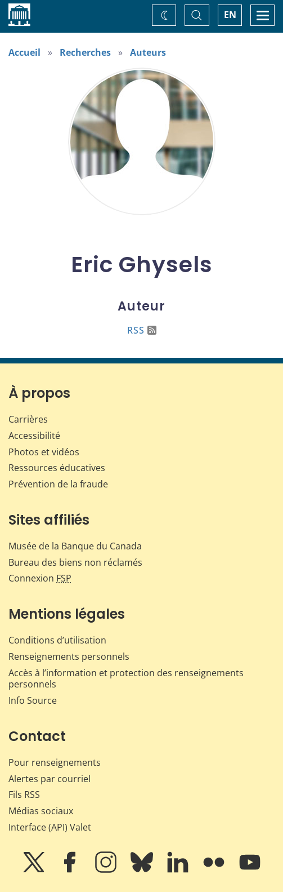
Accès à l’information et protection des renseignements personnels (126, 679)
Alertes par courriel (49, 779)
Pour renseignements (54, 762)
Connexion (39, 578)
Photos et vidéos (43, 452)
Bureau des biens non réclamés (75, 562)
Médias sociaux (40, 811)
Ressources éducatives (56, 467)
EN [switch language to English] (230, 14)
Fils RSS (24, 794)
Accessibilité (34, 435)
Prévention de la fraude (58, 484)
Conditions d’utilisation (57, 640)
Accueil (24, 52)
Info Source (32, 700)
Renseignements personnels (68, 656)
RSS (141, 330)
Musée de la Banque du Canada (75, 546)
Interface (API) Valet (49, 827)
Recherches (85, 52)
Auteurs (148, 52)
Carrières (28, 419)
